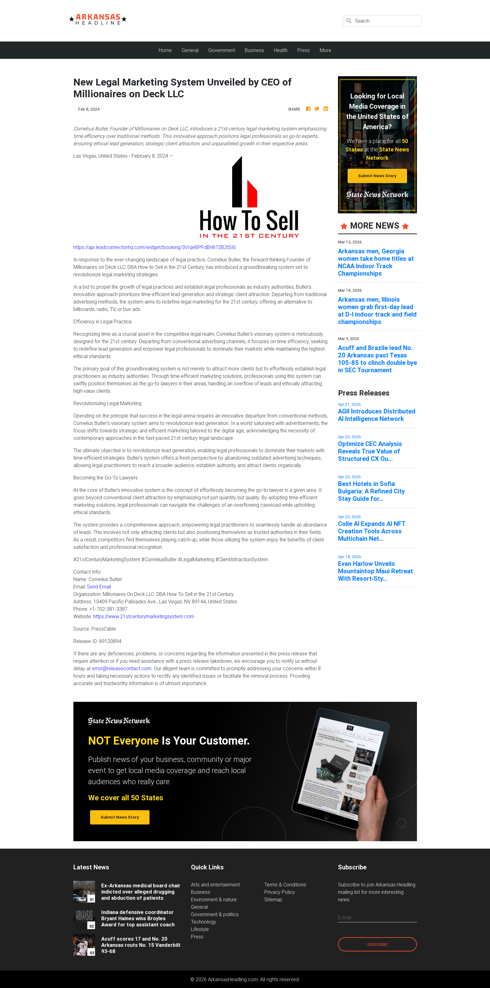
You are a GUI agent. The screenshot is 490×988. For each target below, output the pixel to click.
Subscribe (377, 944)
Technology (203, 922)
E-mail (344, 917)
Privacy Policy (279, 892)
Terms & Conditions (285, 884)
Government (221, 50)
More (325, 50)
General (190, 50)
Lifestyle (200, 929)
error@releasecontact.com (121, 668)
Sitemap (273, 899)
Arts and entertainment (215, 884)
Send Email (99, 587)
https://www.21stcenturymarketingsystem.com (143, 616)
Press (303, 50)
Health (281, 50)
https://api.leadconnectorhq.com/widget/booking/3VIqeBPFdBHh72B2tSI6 (154, 247)
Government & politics (215, 914)
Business (254, 50)
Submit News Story (377, 175)
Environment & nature (214, 899)
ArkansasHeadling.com (233, 979)
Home (168, 49)
